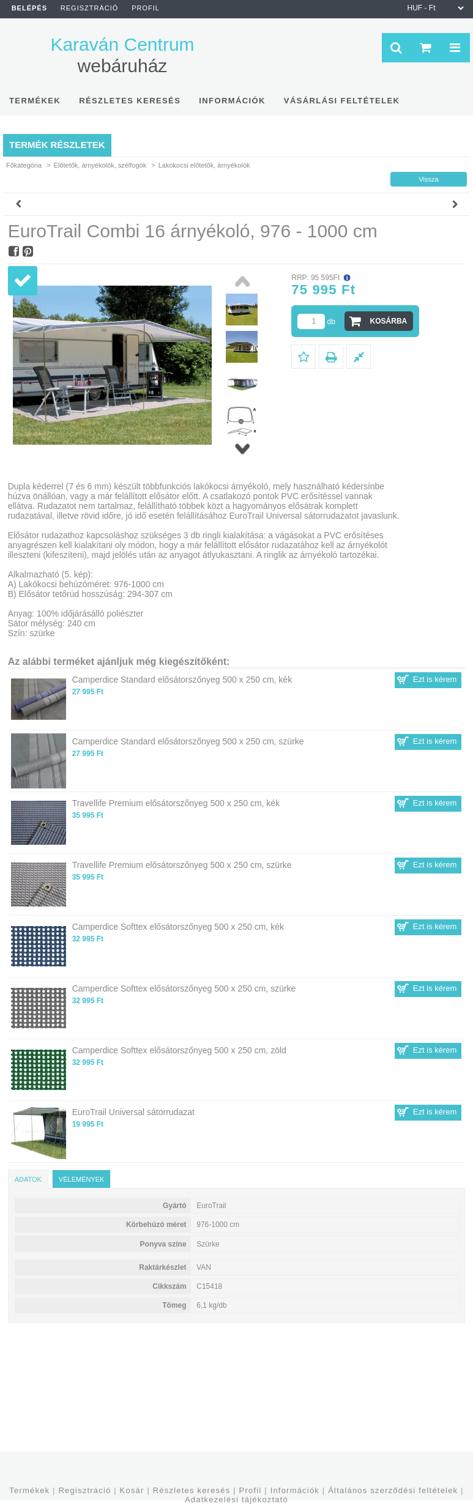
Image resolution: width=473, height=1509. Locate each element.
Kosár (132, 1490)
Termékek (29, 1490)
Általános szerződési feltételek (393, 1490)
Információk (294, 1490)
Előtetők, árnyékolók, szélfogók (100, 165)
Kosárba (389, 321)
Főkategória (24, 165)
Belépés (29, 8)
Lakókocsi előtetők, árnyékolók (204, 165)
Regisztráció (84, 1490)
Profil (250, 1490)
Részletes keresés (192, 1490)
